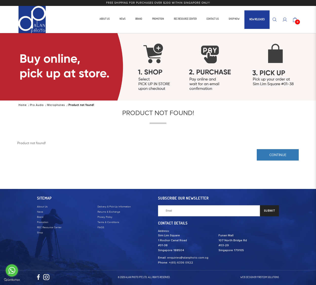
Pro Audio (37, 105)
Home (23, 105)
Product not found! (81, 105)
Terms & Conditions (108, 222)
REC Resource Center (49, 227)
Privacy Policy (105, 217)
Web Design (247, 277)
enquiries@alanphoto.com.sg (187, 257)
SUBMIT (269, 210)
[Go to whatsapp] (12, 270)
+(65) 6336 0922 (181, 262)
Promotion (42, 222)
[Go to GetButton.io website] (12, 280)
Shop (40, 232)
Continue (277, 155)
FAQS (101, 227)
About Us (42, 206)
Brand (40, 217)
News (40, 211)
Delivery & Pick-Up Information (114, 206)
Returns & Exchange (109, 211)
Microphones (56, 105)
